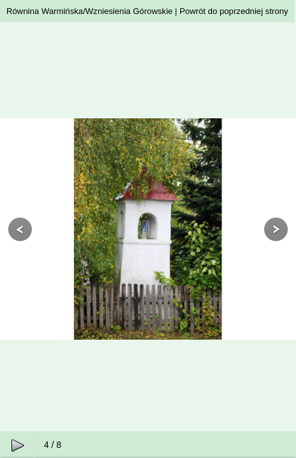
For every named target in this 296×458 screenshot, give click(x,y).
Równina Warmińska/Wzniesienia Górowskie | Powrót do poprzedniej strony (147, 11)
